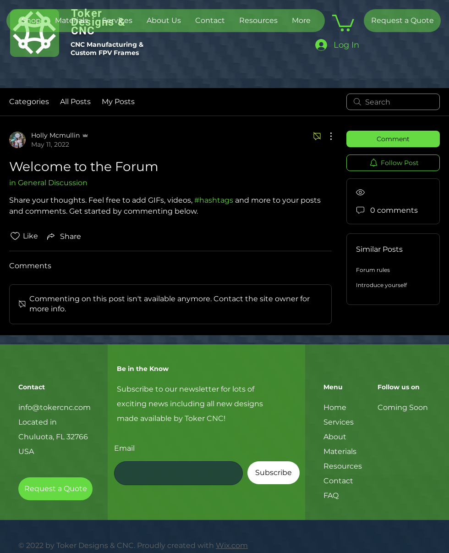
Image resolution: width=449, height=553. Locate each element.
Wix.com (232, 545)
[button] (343, 22)
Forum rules (373, 269)
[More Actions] (326, 136)
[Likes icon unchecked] (15, 236)
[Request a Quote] (402, 20)
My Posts (118, 101)
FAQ (331, 495)
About (334, 436)
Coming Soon (403, 407)
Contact (338, 480)
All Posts (75, 101)
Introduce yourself (381, 285)
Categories (29, 101)
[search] (393, 102)
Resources (342, 466)
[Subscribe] (273, 472)
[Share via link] (63, 236)
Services (338, 422)
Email (124, 448)
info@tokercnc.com (54, 407)
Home (334, 407)
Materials (339, 451)
